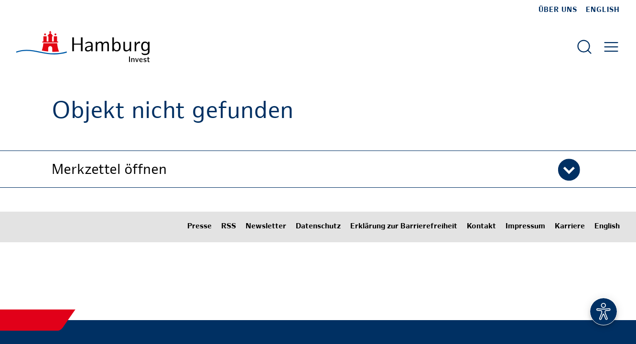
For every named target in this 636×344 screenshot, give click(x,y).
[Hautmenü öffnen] (611, 46)
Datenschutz (318, 226)
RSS (228, 226)
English (603, 10)
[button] (318, 169)
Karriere (570, 226)
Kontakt (481, 226)
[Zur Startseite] (83, 46)
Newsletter (266, 226)
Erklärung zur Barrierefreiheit (403, 226)
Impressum (525, 226)
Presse (199, 226)
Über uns (558, 10)
